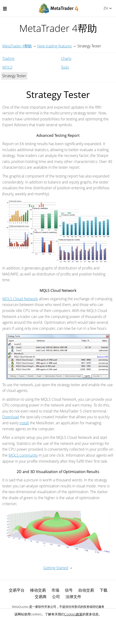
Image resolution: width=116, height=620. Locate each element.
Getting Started (55, 567)
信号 (69, 590)
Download (10, 416)
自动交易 (86, 590)
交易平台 (17, 590)
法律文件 (73, 596)
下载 (103, 590)
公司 (56, 596)
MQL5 (7, 67)
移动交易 (38, 590)
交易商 (41, 596)
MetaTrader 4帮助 (17, 46)
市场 (55, 590)
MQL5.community (23, 455)
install (24, 422)
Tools (65, 67)
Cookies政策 (73, 614)
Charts (66, 58)
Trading (8, 58)
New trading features (54, 46)
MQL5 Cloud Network (20, 298)
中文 (105, 8)
